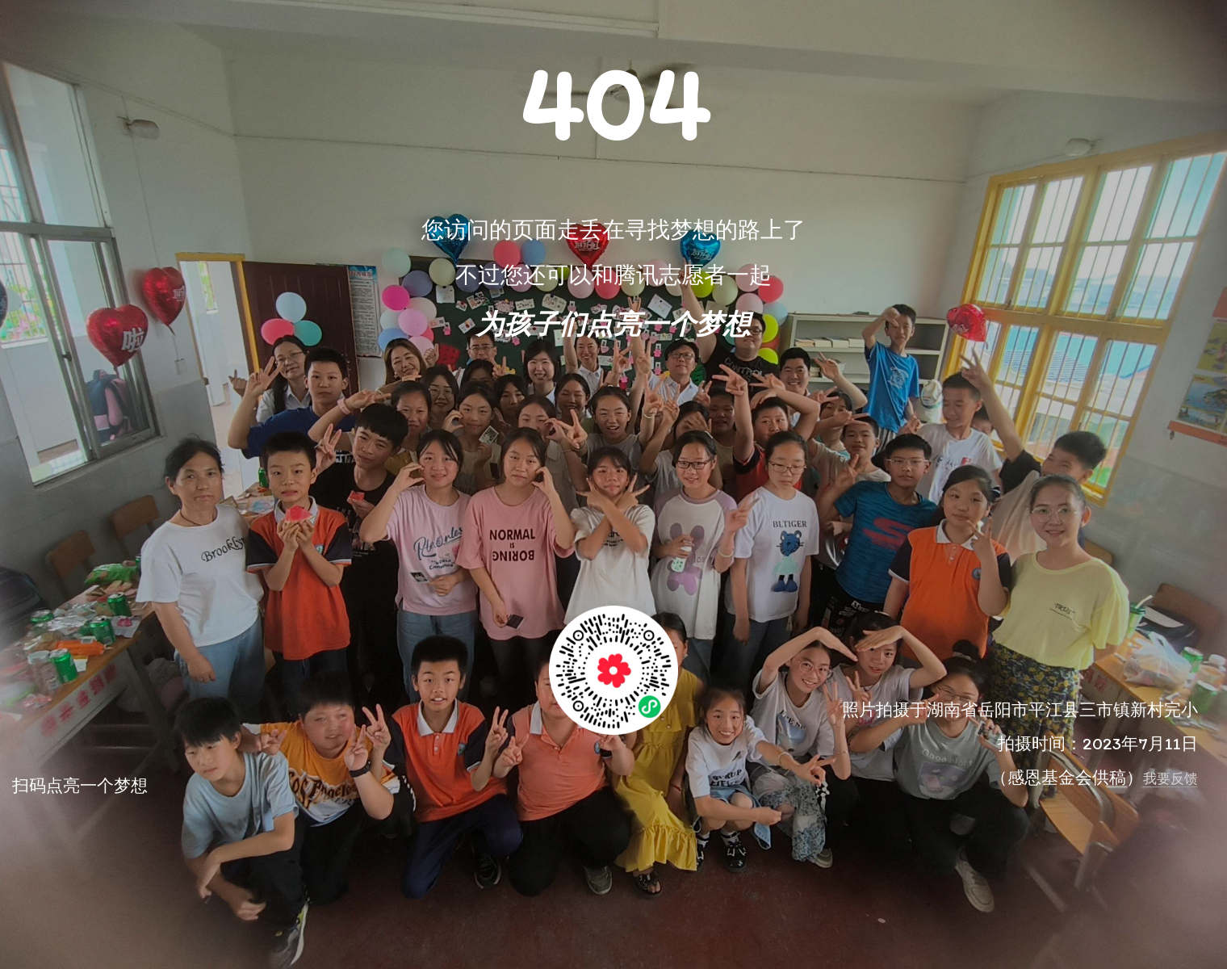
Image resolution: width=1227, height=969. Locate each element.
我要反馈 (1170, 778)
